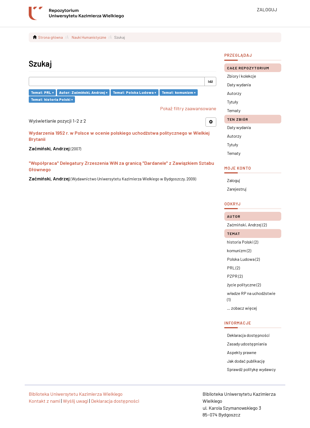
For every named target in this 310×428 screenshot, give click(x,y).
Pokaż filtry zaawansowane (188, 108)
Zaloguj (233, 180)
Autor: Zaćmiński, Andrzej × (83, 92)
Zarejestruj (237, 188)
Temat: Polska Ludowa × (134, 92)
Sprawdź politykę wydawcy (251, 369)
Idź (210, 81)
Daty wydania (239, 84)
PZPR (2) (235, 276)
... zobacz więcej (242, 308)
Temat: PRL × (42, 92)
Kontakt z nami (44, 401)
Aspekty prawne (241, 352)
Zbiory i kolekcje (241, 76)
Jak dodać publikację (246, 360)
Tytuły (232, 101)
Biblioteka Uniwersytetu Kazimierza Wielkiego (75, 394)
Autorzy (234, 93)
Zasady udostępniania (247, 343)
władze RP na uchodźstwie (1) (251, 296)
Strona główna (50, 37)
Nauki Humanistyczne (89, 37)
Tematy (233, 110)
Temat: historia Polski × (52, 99)
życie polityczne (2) (244, 284)
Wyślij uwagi (75, 401)
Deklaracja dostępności (248, 335)
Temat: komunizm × (179, 92)
